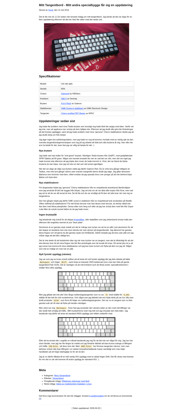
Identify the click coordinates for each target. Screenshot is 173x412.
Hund (50, 10)
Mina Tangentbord (62, 375)
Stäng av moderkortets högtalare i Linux (74, 384)
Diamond (65, 94)
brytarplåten (79, 220)
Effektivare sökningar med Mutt (75, 381)
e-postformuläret (96, 396)
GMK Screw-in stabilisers (72, 108)
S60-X (64, 99)
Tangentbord (58, 378)
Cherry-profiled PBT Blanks (73, 113)
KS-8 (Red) (66, 103)
